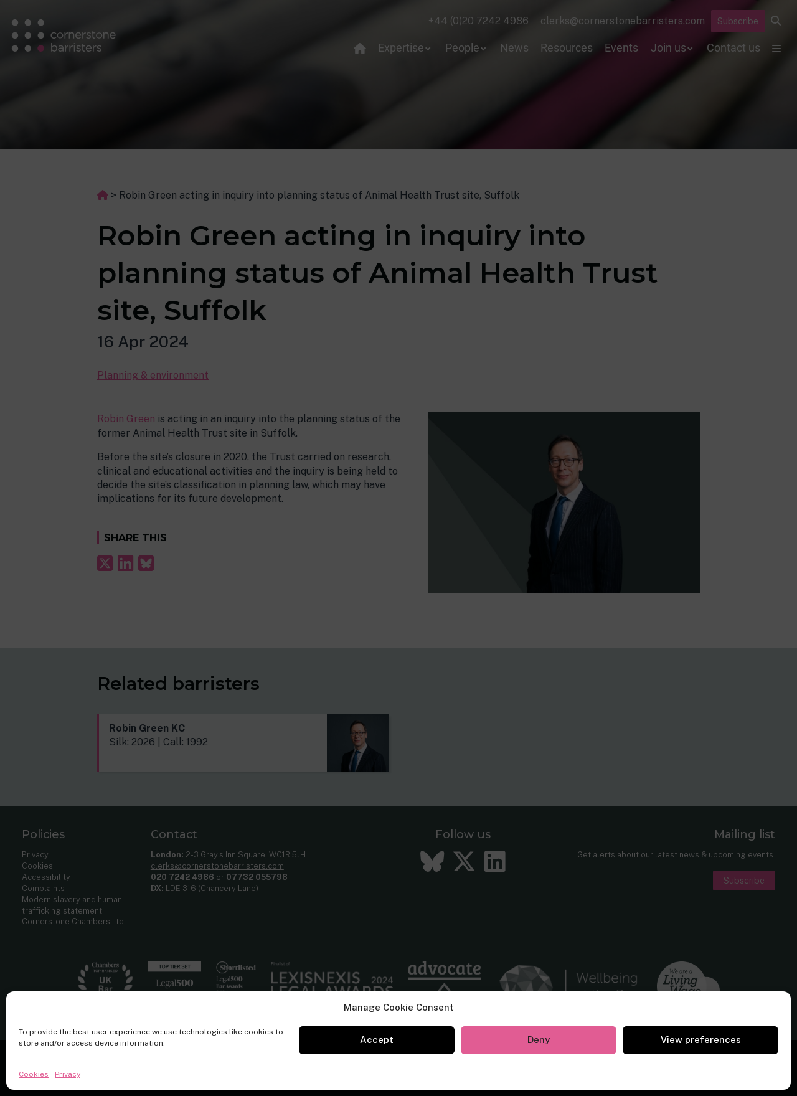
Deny (538, 1039)
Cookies (34, 1074)
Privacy (67, 1074)
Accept (377, 1039)
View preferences (701, 1039)
